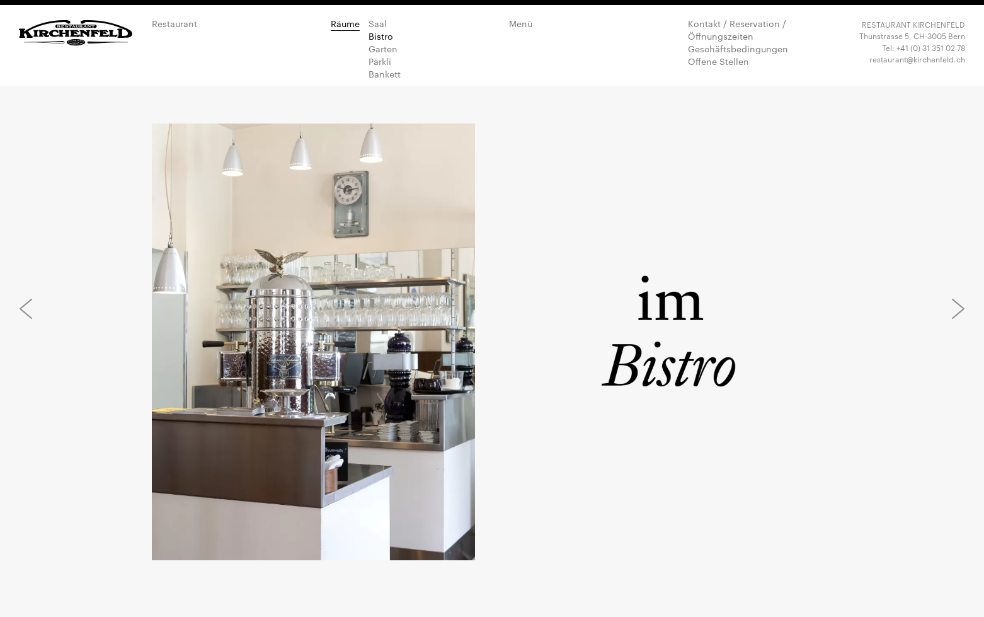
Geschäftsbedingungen (738, 48)
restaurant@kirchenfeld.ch (917, 58)
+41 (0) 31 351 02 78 (930, 47)
